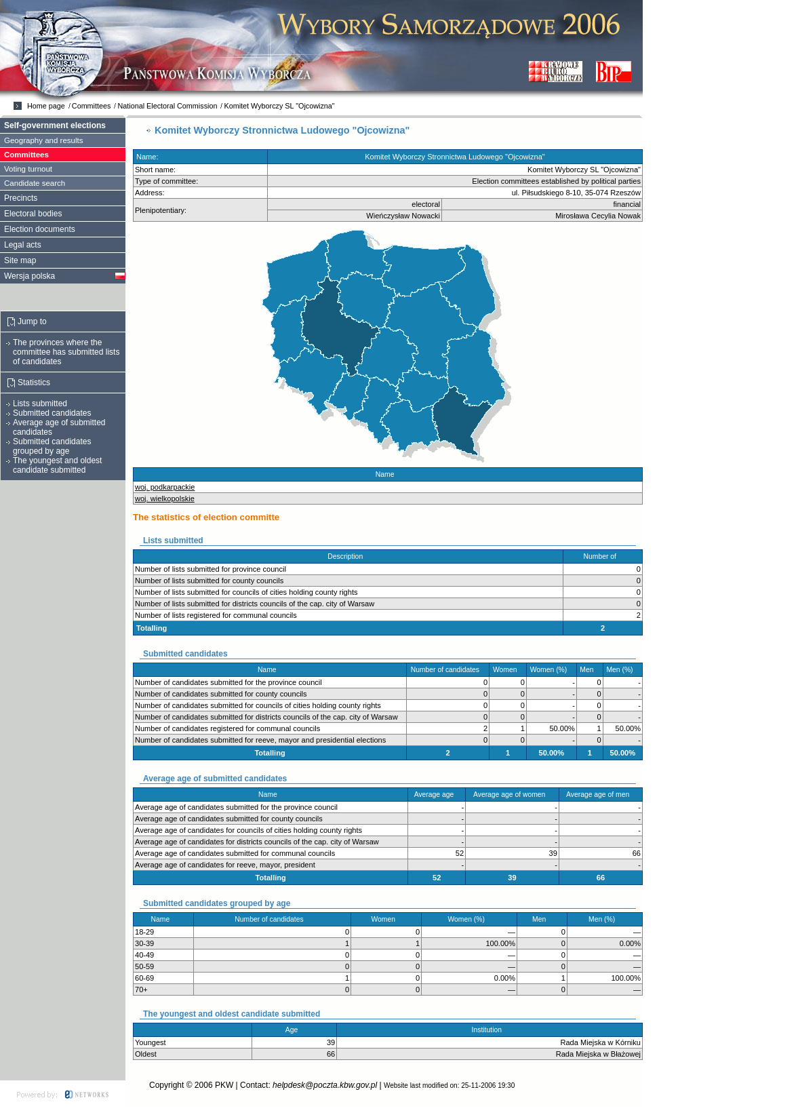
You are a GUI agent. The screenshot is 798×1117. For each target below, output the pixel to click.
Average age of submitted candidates (59, 427)
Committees (91, 106)
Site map (20, 260)
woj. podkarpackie (165, 487)
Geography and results (43, 140)
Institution (490, 1030)
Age (294, 1030)
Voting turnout (28, 169)
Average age (437, 794)
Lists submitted (40, 403)
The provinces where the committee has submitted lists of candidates (66, 352)
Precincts (20, 198)
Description (347, 556)
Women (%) (551, 669)
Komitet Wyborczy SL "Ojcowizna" (279, 106)
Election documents (39, 229)
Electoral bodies (33, 213)
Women (508, 669)
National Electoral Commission (167, 106)
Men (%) (622, 669)
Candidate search (34, 183)
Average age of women (512, 794)
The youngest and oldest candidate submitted (57, 465)
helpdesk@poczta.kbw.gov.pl (325, 1085)
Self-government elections (55, 125)
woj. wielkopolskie (165, 498)
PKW (224, 1085)
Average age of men (600, 794)
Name (388, 474)
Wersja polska (29, 276)
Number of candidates (448, 669)
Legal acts (22, 245)
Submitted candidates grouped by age (52, 446)
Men (589, 669)
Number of (603, 556)
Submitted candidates (52, 413)
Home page (46, 106)
